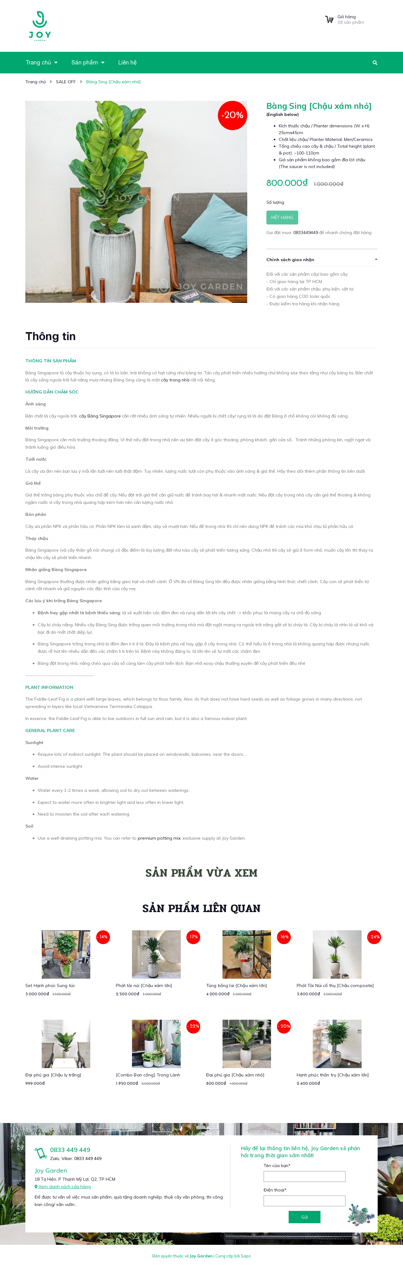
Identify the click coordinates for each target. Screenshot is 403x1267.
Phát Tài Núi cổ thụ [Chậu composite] (335, 985)
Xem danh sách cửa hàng (63, 1186)
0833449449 (306, 232)
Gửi (304, 1217)
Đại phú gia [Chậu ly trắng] (53, 1075)
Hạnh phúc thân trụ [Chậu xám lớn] (333, 1075)
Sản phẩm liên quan (201, 908)
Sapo (246, 1255)
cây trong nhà (175, 380)
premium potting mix (159, 838)
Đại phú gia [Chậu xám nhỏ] (235, 1075)
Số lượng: (275, 202)
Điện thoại (275, 1190)
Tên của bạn (277, 1165)
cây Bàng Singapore (100, 416)
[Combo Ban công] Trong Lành (148, 1075)
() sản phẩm (357, 19)
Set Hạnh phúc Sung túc (50, 985)
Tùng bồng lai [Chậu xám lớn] (236, 985)
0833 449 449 (70, 1150)
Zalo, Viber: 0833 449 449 (75, 1158)
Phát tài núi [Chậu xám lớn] (144, 985)
